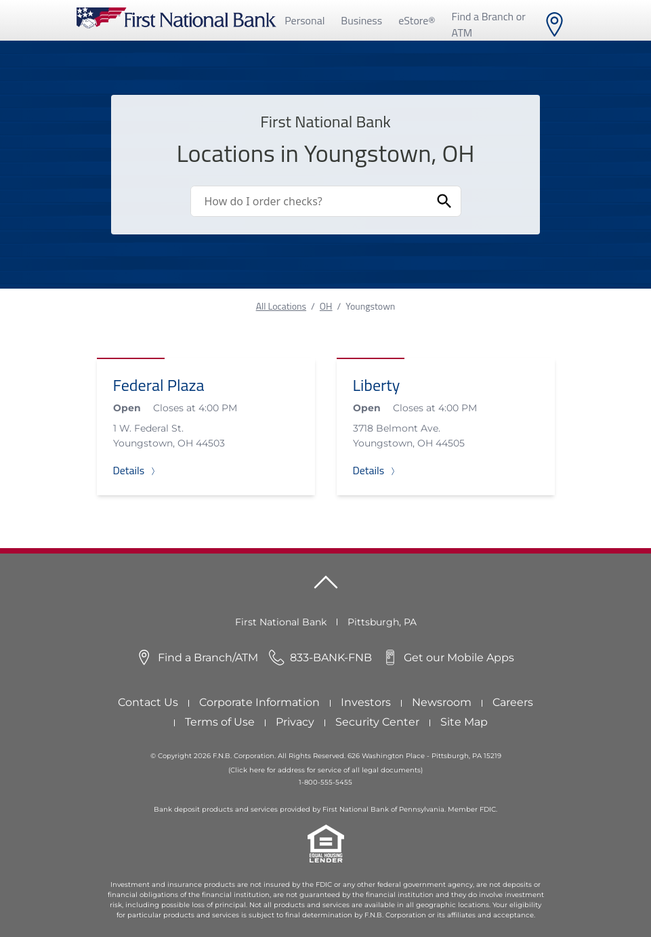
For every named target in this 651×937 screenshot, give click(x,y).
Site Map (464, 721)
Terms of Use (220, 721)
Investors (366, 702)
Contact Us (148, 702)
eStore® (416, 20)
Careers (512, 702)
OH (326, 306)
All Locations (281, 306)
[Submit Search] (444, 201)
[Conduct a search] (309, 201)
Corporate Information (259, 702)
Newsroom (441, 702)
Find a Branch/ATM (208, 657)
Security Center (377, 721)
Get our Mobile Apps (459, 657)
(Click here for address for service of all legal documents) (325, 770)
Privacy (295, 721)
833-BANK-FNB (331, 657)
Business (361, 20)
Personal (304, 20)
